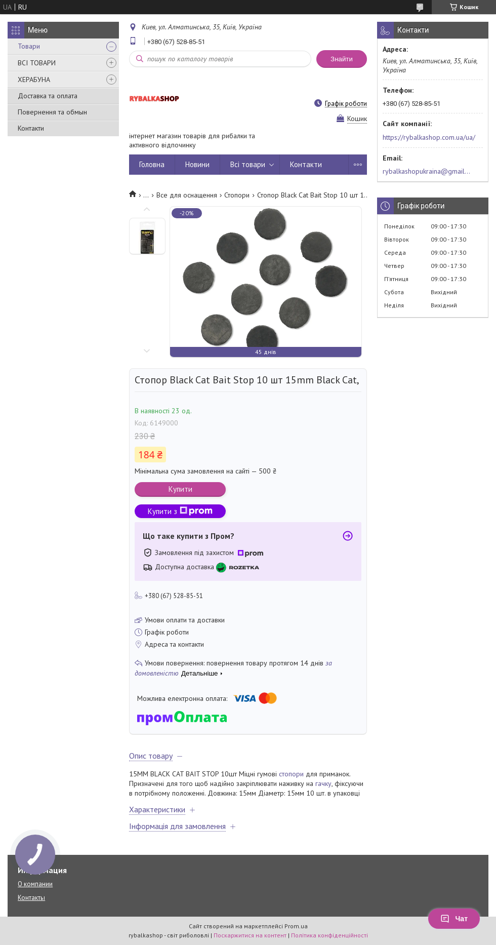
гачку (323, 783)
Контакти (31, 128)
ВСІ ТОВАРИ (37, 62)
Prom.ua (296, 926)
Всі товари (247, 164)
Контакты (31, 897)
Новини (197, 164)
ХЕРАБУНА (34, 79)
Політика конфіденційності (329, 935)
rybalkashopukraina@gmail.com (427, 171)
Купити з (180, 511)
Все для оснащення (186, 195)
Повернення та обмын (52, 111)
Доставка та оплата (47, 95)
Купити (180, 489)
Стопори (237, 195)
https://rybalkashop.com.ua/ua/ (429, 137)
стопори (291, 773)
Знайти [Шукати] (341, 59)
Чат (454, 918)
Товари (29, 46)
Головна (151, 164)
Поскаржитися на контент (250, 935)
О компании (35, 884)
